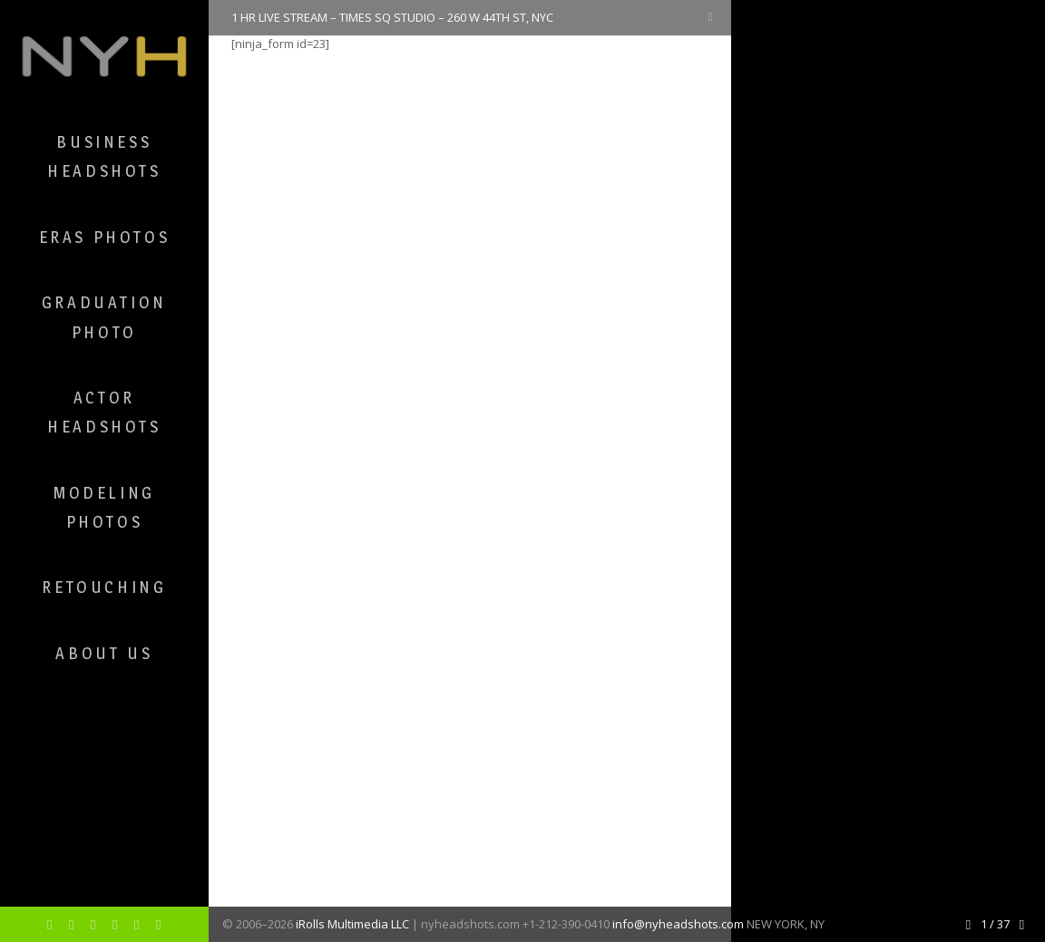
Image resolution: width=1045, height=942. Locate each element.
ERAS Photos (105, 237)
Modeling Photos (104, 507)
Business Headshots (104, 156)
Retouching (104, 587)
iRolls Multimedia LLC (352, 924)
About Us (103, 653)
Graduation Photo (104, 317)
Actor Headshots (104, 412)
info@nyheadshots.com (678, 924)
